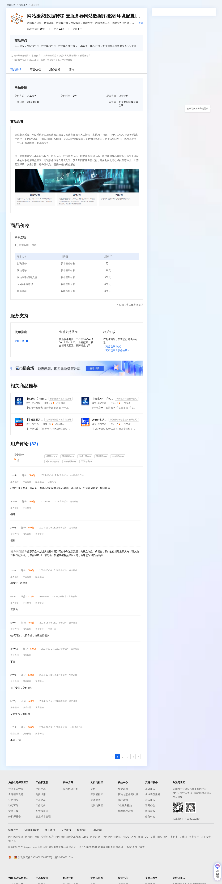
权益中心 (84, 5)
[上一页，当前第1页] (112, 774)
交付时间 (65, 113)
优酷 (159, 854)
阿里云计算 (114, 854)
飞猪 (104, 854)
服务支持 (54, 87)
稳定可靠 (13, 823)
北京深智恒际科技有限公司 (58, 437)
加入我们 (98, 847)
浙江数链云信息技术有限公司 (123, 437)
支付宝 (174, 854)
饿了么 (12, 859)
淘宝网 (29, 854)
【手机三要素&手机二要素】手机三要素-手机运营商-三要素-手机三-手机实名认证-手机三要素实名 (34, 437)
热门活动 (81, 14)
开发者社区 (97, 812)
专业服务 (23, 23)
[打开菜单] (5, 5)
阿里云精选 (67, 14)
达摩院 (183, 854)
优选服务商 (85, 73)
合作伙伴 (117, 5)
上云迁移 (35, 23)
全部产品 (41, 806)
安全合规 (13, 829)
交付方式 (19, 113)
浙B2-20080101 (88, 865)
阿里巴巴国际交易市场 (68, 854)
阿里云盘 (206, 854)
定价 (95, 5)
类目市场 (53, 14)
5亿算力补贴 (125, 823)
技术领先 (13, 817)
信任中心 (150, 834)
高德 (140, 854)
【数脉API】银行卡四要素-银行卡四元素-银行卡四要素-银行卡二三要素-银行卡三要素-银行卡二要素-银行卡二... (36, 416)
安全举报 (66, 847)
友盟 (152, 854)
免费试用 (41, 812)
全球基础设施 (15, 812)
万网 (133, 854)
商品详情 (16, 87)
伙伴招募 (94, 14)
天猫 (37, 854)
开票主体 (111, 120)
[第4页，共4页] (133, 774)
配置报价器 (42, 829)
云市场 (105, 5)
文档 (93, 806)
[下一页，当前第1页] (138, 774)
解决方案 (56, 5)
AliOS (126, 854)
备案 (185, 5)
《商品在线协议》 (113, 364)
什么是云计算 (15, 806)
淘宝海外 (194, 854)
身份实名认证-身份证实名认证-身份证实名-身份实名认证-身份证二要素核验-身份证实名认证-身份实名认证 (99, 437)
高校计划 (123, 817)
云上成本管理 (43, 834)
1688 (85, 854)
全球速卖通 (47, 854)
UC (146, 854)
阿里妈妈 (95, 854)
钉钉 (166, 854)
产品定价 (41, 823)
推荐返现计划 (125, 829)
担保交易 (36, 73)
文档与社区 (70, 5)
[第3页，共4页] (127, 774)
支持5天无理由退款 (68, 73)
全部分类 (11, 23)
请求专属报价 (201, 100)
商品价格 (35, 87)
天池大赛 (96, 817)
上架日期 (19, 120)
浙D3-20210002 (135, 865)
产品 (45, 5)
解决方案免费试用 (128, 812)
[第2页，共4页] (122, 774)
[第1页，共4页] (117, 774)
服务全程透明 (50, 73)
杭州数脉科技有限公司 (60, 416)
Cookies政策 (31, 847)
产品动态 (41, 817)
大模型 (35, 5)
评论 (71, 87)
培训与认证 (97, 823)
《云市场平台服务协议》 (116, 368)
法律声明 (13, 847)
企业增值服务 (152, 812)
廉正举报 (50, 847)
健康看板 (150, 829)
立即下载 (22, 359)
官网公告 (150, 823)
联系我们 (82, 847)
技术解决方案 (70, 806)
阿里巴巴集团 (15, 854)
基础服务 (150, 806)
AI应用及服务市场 (36, 14)
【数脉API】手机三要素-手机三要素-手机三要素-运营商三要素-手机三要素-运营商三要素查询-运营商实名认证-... (102, 416)
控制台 (193, 5)
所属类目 (111, 113)
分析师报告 (14, 834)
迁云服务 (150, 817)
